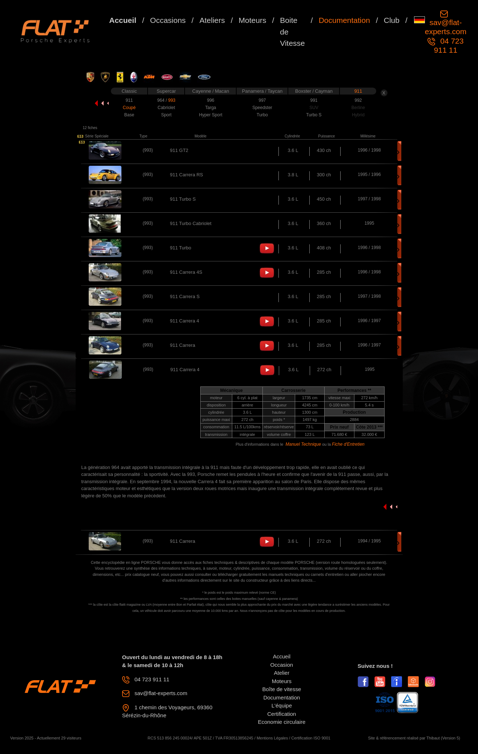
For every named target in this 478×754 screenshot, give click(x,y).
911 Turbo (181, 247)
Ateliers (212, 20)
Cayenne (202, 91)
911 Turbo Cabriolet (191, 223)
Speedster (262, 107)
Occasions (168, 20)
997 (262, 100)
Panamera (253, 91)
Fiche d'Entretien (348, 444)
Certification (281, 714)
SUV (313, 107)
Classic (129, 91)
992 (358, 100)
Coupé (129, 107)
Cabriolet (166, 107)
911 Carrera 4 (184, 321)
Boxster (304, 91)
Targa (210, 107)
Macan (222, 91)
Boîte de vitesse (281, 689)
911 (358, 91)
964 (161, 100)
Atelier (282, 673)
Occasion (281, 665)
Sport (166, 114)
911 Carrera (182, 345)
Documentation (344, 20)
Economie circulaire (281, 722)
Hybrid (358, 114)
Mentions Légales (272, 738)
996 (210, 100)
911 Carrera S (185, 296)
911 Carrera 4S (186, 272)
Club (391, 20)
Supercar (166, 91)
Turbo (262, 114)
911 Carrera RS (186, 174)
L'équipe (282, 705)
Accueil (122, 20)
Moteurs (252, 20)
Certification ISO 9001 (310, 738)
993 (171, 100)
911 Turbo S (183, 199)
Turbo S (313, 114)
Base (129, 114)
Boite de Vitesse (292, 31)
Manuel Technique (303, 444)
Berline (358, 107)
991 (313, 100)
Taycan (275, 91)
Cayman (323, 91)
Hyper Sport (210, 114)
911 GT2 (179, 150)
